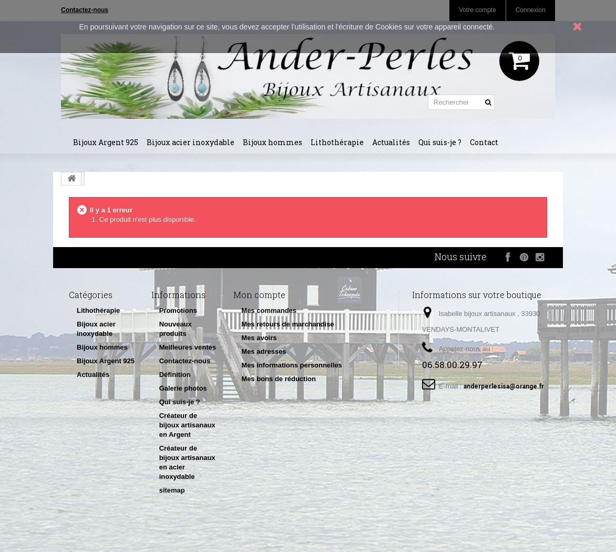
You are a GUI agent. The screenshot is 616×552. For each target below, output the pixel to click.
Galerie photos (183, 388)
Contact (484, 142)
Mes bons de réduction (278, 379)
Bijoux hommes (272, 142)
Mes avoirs (258, 338)
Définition (175, 375)
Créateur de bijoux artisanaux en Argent (187, 425)
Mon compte (259, 294)
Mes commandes (268, 310)
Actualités (391, 142)
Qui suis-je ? (439, 142)
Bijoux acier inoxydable (190, 142)
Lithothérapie (337, 142)
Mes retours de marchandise (287, 324)
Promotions (178, 310)
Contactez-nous (185, 361)
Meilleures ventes (187, 347)
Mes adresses (263, 351)
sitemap (172, 490)
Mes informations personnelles (291, 365)
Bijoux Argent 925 (105, 142)
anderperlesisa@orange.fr (504, 386)
